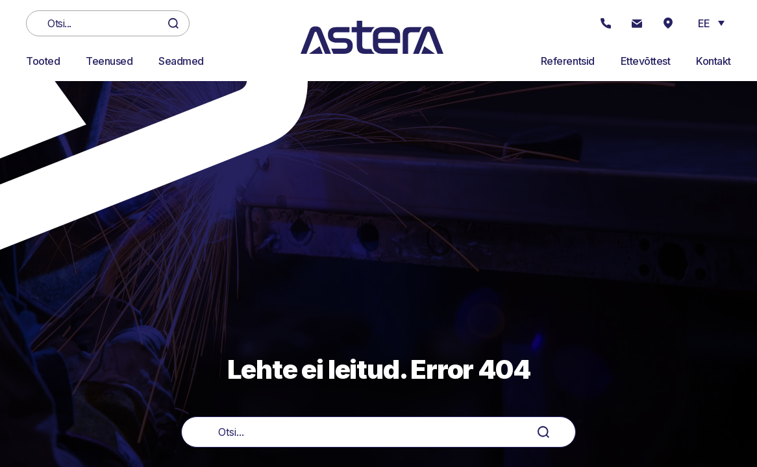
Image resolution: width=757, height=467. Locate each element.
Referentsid (568, 60)
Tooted (43, 60)
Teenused (109, 60)
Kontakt (713, 60)
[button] (711, 23)
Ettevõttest (646, 60)
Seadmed (181, 60)
